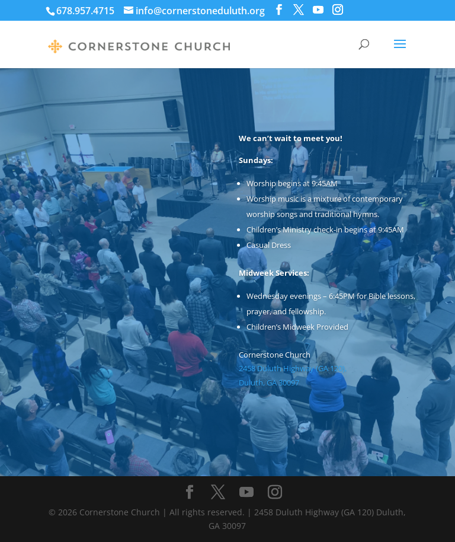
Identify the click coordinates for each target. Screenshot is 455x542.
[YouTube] (318, 9)
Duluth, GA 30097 (271, 382)
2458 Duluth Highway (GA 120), (293, 368)
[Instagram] (337, 9)
